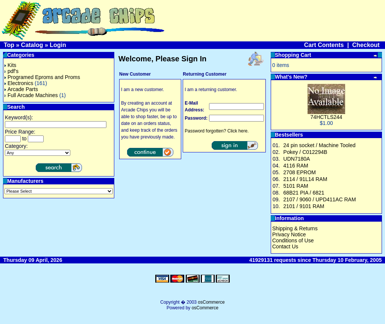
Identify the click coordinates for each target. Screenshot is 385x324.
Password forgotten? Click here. (217, 131)
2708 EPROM (299, 172)
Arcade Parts (21, 89)
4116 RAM (295, 166)
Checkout (366, 45)
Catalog (32, 45)
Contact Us (285, 246)
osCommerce (211, 302)
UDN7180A (296, 159)
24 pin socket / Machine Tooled (319, 145)
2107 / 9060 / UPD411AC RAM (319, 199)
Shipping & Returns (295, 228)
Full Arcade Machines (31, 95)
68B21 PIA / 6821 (303, 193)
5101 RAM (295, 186)
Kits (10, 65)
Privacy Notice (289, 234)
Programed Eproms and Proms (42, 77)
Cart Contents (324, 45)
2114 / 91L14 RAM (305, 179)
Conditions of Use (293, 240)
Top (9, 45)
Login (58, 45)
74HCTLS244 (327, 117)
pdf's (11, 71)
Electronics (19, 83)
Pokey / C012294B (305, 152)
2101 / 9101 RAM (303, 206)
